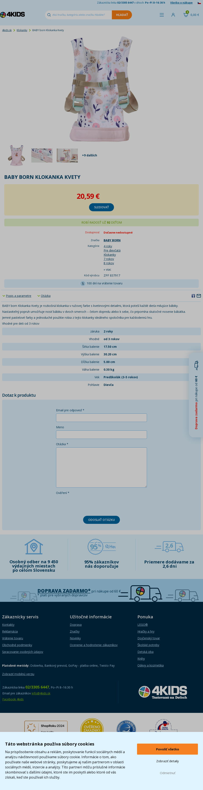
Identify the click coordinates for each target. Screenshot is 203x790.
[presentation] (88, 504)
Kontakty (8, 625)
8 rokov (109, 263)
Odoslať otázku (101, 520)
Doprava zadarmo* (64, 590)
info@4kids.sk (41, 693)
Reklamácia (10, 631)
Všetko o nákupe (181, 2)
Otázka (46, 296)
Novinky (75, 638)
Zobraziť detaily (167, 761)
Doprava (76, 625)
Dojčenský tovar (148, 638)
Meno (60, 427)
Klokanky (22, 30)
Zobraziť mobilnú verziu (18, 674)
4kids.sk (7, 30)
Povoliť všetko (167, 749)
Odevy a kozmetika (150, 665)
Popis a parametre (18, 296)
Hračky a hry (145, 631)
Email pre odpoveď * (70, 410)
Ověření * (62, 493)
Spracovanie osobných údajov (22, 652)
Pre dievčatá (112, 250)
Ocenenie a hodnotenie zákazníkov (94, 645)
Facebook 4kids (13, 699)
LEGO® (142, 625)
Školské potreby (148, 645)
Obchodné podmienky (17, 645)
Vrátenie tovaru (12, 638)
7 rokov (109, 259)
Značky (75, 631)
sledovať (101, 207)
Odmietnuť (167, 773)
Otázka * (62, 444)
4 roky (108, 246)
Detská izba (145, 652)
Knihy (141, 658)
